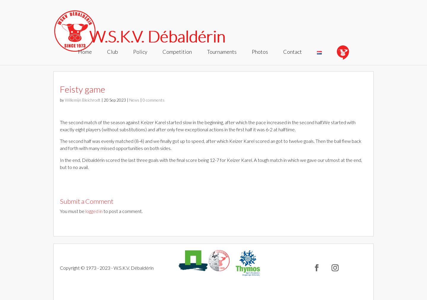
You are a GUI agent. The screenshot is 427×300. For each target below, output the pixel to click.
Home (85, 52)
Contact (292, 52)
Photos (260, 52)
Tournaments (222, 52)
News (134, 99)
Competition (177, 52)
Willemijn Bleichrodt (83, 99)
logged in (94, 211)
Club (112, 52)
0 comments (154, 99)
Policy (140, 52)
